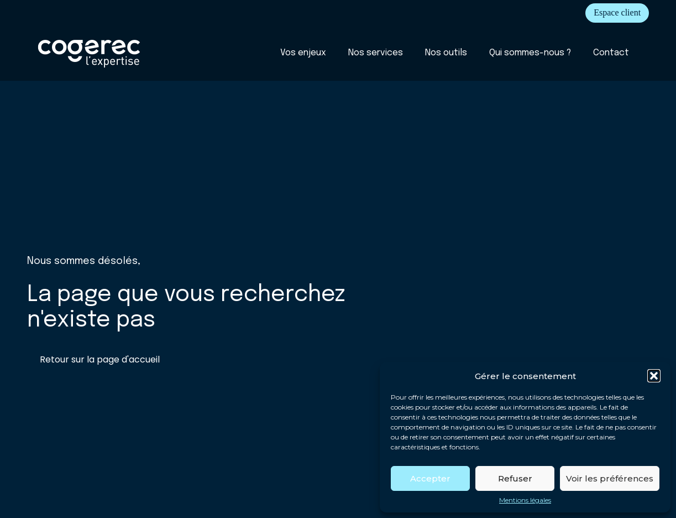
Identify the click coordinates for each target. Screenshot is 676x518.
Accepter (430, 478)
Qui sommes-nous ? (530, 53)
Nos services (375, 53)
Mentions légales (525, 500)
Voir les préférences (609, 478)
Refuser (515, 478)
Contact (611, 53)
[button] (653, 375)
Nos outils (446, 53)
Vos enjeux (303, 53)
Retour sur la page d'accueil (100, 359)
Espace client (617, 12)
